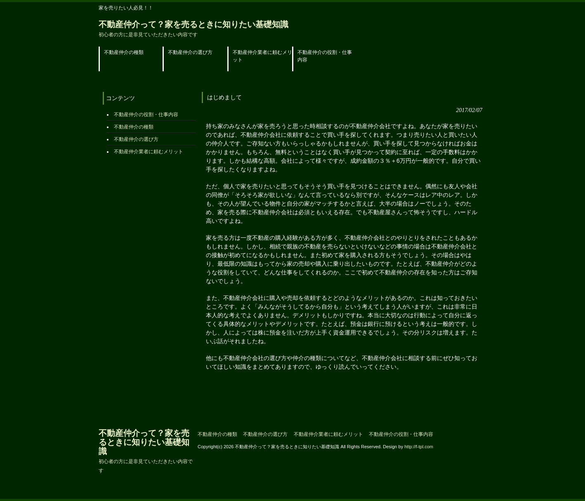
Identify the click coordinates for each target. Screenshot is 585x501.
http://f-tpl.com (418, 446)
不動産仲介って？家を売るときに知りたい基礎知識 (193, 28)
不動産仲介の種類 (133, 127)
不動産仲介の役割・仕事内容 (146, 114)
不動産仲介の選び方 (136, 139)
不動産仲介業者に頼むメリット (148, 152)
